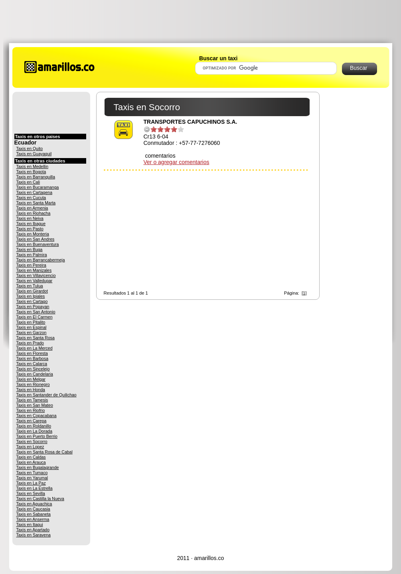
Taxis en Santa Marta (36, 202)
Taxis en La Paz (31, 483)
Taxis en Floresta (32, 353)
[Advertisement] (200, 21)
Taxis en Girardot (32, 291)
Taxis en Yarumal (32, 477)
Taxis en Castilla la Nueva (40, 498)
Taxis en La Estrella (34, 488)
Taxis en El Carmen (34, 317)
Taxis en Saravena (33, 534)
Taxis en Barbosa (32, 358)
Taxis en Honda (30, 389)
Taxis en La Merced (34, 348)
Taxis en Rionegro (33, 384)
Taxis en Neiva (29, 218)
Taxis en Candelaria (34, 374)
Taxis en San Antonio (35, 311)
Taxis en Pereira (31, 265)
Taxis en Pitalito (30, 322)
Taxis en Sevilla (30, 493)
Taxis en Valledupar (34, 280)
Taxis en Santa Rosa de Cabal (44, 451)
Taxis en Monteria (32, 234)
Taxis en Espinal (31, 327)
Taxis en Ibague (31, 223)
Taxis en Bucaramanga (37, 187)
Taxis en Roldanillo (33, 426)
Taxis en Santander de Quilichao (46, 394)
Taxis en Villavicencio (36, 275)
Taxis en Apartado (32, 529)
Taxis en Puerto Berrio (36, 436)
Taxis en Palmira (31, 254)
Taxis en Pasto (29, 228)
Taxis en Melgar (31, 379)
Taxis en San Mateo (34, 405)
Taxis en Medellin (32, 166)
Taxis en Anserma (32, 519)
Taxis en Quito (29, 148)
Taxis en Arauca (31, 462)
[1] (304, 293)
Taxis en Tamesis (32, 400)
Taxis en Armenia (32, 208)
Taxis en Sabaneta (33, 514)
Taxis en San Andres (35, 239)
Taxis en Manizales (34, 270)
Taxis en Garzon (31, 332)
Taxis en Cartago (32, 301)
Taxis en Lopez (30, 446)
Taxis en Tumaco (32, 472)
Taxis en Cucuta (31, 197)
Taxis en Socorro (31, 441)
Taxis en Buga (29, 249)
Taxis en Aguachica (34, 503)
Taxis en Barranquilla (35, 176)
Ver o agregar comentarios (176, 162)
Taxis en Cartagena (34, 192)
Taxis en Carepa (31, 420)
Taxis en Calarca (31, 363)
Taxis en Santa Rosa (35, 337)
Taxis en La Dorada (34, 431)
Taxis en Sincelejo (33, 368)
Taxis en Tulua (29, 285)
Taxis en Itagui (29, 524)
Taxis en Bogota (31, 171)
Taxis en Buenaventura (37, 244)
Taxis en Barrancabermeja (40, 259)
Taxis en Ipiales (30, 296)
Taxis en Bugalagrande (37, 467)
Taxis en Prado (30, 342)
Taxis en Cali (28, 182)
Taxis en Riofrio (30, 410)
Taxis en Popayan (32, 306)
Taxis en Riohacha (33, 213)
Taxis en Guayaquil (34, 153)
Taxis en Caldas (31, 457)
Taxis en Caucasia (33, 509)
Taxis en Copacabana (36, 415)
